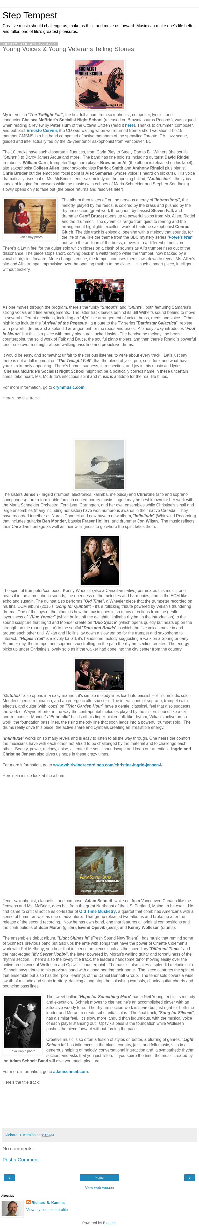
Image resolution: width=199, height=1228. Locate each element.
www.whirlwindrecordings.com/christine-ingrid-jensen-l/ (107, 765)
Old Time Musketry (97, 911)
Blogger (109, 1223)
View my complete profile (47, 1210)
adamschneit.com (70, 1071)
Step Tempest (30, 15)
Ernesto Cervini (41, 130)
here (129, 125)
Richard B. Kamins (48, 1203)
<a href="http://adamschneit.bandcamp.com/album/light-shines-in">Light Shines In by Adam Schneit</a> (99, 1105)
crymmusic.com (68, 387)
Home (99, 1178)
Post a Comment (21, 1159)
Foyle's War (180, 237)
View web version (99, 1187)
